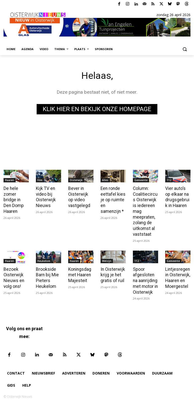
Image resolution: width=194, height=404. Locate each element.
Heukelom (43, 259)
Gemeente (141, 180)
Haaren (9, 180)
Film (39, 180)
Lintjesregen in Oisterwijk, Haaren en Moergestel (177, 276)
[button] (184, 49)
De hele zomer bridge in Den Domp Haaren (16, 199)
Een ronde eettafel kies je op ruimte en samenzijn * (113, 199)
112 (169, 180)
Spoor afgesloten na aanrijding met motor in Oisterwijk (145, 278)
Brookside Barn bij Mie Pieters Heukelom (47, 276)
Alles (105, 180)
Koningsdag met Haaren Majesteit (79, 273)
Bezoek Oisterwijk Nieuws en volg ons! (13, 276)
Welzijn (106, 259)
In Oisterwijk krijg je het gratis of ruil (112, 273)
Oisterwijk (76, 180)
